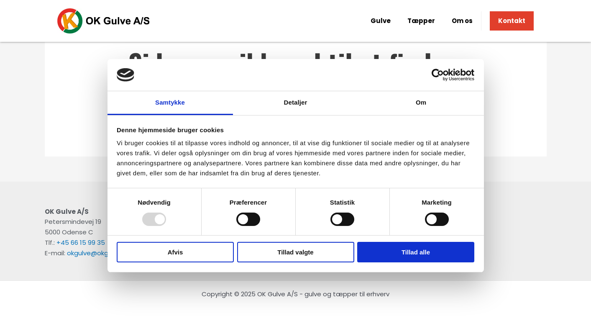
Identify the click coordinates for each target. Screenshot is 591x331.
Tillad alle (416, 252)
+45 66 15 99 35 (80, 242)
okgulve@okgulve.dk (98, 253)
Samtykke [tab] (170, 102)
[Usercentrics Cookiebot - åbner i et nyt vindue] (437, 75)
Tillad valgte (295, 252)
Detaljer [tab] (295, 102)
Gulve (381, 20)
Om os (462, 20)
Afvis (175, 252)
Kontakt (511, 20)
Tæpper (421, 20)
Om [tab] (421, 102)
